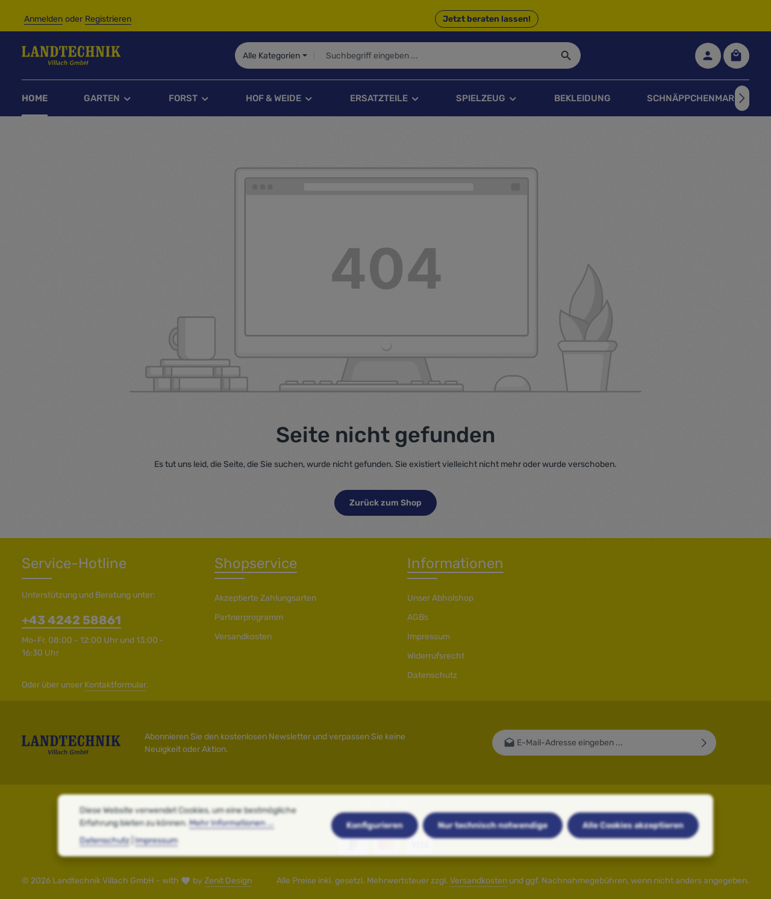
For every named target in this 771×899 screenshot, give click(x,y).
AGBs (417, 617)
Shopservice (255, 563)
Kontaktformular (115, 685)
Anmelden (43, 19)
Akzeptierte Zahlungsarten (265, 598)
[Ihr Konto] (708, 56)
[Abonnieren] (704, 743)
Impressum (428, 636)
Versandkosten (243, 636)
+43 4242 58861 (71, 620)
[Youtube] (387, 806)
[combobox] (432, 55)
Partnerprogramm (248, 617)
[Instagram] (402, 806)
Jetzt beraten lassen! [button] (487, 19)
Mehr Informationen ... (231, 848)
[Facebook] (370, 806)
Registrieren (108, 19)
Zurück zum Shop (385, 503)
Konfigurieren (374, 850)
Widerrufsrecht (435, 656)
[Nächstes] (742, 98)
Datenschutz (432, 675)
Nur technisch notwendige (493, 850)
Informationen (455, 563)
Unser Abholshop (440, 598)
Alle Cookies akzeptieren (633, 850)
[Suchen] (566, 55)
